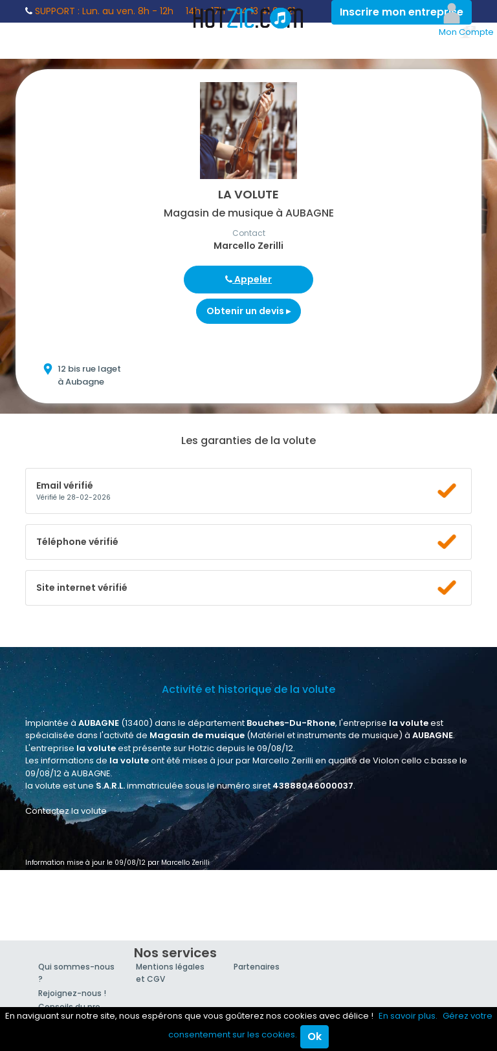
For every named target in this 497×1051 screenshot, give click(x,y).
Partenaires (257, 966)
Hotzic (248, 18)
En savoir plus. (408, 1016)
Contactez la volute (66, 811)
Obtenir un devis (248, 310)
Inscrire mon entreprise (401, 12)
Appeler (248, 279)
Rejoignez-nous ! (72, 993)
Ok (314, 1036)
